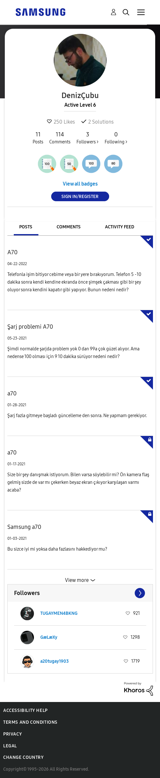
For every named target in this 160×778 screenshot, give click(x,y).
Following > (116, 138)
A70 (12, 252)
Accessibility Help (25, 710)
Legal (10, 746)
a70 (12, 393)
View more (77, 580)
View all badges (80, 184)
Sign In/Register (80, 196)
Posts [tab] (25, 227)
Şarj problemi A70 (30, 326)
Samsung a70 (24, 526)
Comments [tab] (69, 227)
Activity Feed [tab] (119, 227)
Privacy (12, 734)
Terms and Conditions (30, 722)
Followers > (87, 138)
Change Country (23, 757)
